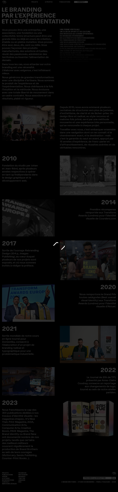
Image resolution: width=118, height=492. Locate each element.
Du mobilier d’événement (72, 36)
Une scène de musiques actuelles (76, 51)
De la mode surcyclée (70, 53)
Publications (64, 2)
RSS (19, 482)
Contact (81, 2)
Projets (34, 2)
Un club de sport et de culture (75, 32)
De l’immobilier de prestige (73, 40)
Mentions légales (9, 484)
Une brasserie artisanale (72, 46)
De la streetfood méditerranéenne (77, 38)
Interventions (8, 480)
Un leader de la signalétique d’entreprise (80, 59)
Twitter (21, 478)
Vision (4, 476)
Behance (21, 476)
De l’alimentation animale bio (74, 61)
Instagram (22, 475)
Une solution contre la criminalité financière (83, 44)
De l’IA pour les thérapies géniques (77, 55)
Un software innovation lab (74, 57)
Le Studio (6, 478)
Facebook (22, 473)
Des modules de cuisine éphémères (76, 34)
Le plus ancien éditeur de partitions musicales (83, 49)
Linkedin (21, 480)
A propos (49, 2)
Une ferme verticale (70, 29)
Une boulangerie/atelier (72, 42)
